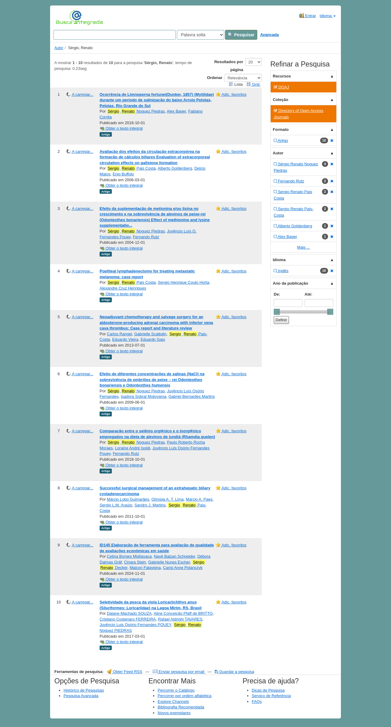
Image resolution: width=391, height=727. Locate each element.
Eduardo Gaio (153, 339)
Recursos (282, 76)
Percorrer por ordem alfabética (184, 695)
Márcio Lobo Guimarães (128, 499)
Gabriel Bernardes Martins (191, 396)
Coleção (280, 99)
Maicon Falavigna (145, 567)
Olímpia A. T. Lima (168, 499)
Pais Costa (131, 168)
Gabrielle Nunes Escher (169, 562)
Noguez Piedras (136, 111)
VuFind (65, 17)
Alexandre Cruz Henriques (123, 288)
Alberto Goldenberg (175, 168)
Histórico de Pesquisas (84, 690)
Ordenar (214, 77)
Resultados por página (228, 65)
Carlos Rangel (119, 334)
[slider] (277, 312)
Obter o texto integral (121, 128)
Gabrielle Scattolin (150, 334)
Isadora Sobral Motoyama (143, 396)
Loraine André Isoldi (132, 448)
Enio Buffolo (123, 174)
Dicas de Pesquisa (268, 690)
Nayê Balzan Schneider (174, 556)
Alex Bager (176, 111)
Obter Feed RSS (124, 671)
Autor (58, 48)
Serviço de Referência (271, 695)
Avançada (269, 34)
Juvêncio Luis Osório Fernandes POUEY (135, 624)
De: (277, 294)
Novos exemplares (174, 713)
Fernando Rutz (146, 237)
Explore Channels (173, 701)
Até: (308, 294)
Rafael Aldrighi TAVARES (180, 619)
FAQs (257, 701)
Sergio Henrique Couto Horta (183, 282)
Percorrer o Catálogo (176, 690)
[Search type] (200, 35)
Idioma (328, 15)
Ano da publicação (290, 283)
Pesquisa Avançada (81, 695)
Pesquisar (241, 34)
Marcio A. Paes (199, 499)
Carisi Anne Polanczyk (183, 567)
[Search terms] (114, 35)
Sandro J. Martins (150, 505)
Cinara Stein (135, 562)
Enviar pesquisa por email (179, 671)
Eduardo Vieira (125, 339)
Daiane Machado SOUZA (129, 613)
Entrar (307, 15)
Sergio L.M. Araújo (116, 505)
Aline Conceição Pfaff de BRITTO (183, 613)
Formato (281, 129)
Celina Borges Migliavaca (129, 556)
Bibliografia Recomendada (181, 707)
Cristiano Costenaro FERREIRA (128, 619)
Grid (253, 84)
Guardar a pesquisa (234, 671)
